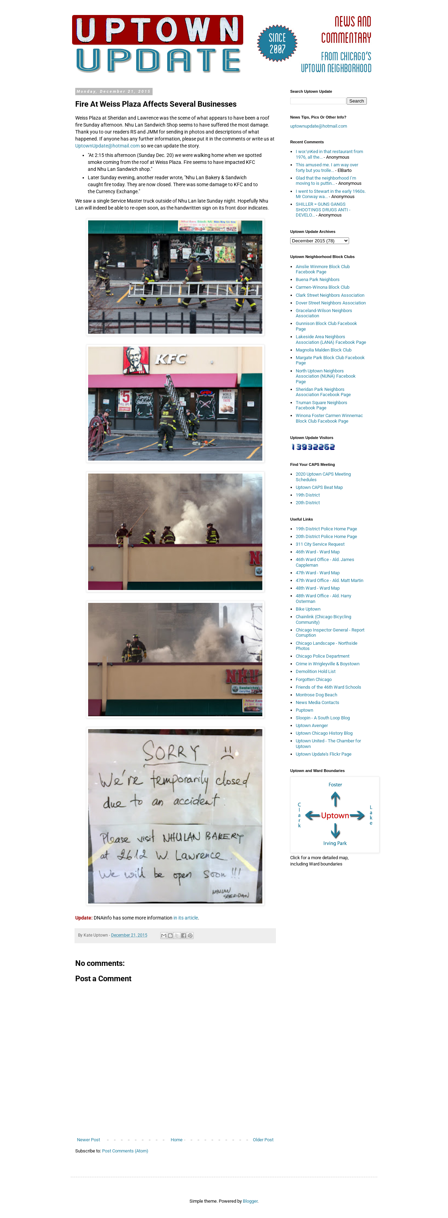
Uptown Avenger (312, 725)
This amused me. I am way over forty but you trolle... (327, 167)
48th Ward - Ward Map (318, 588)
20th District (308, 502)
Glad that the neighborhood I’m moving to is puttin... (326, 180)
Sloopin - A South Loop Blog (323, 717)
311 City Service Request (320, 544)
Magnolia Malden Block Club (324, 350)
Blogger (250, 1201)
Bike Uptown (308, 609)
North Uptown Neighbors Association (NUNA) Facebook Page (326, 376)
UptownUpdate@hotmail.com (107, 146)
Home (177, 1139)
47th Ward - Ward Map (318, 572)
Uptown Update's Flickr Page (324, 754)
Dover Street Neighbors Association (331, 302)
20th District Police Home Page (326, 536)
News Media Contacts (317, 702)
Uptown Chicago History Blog (324, 733)
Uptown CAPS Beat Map (319, 487)
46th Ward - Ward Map (318, 551)
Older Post (263, 1139)
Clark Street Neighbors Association (330, 295)
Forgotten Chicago (314, 679)
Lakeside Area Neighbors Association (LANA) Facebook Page (331, 339)
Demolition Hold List (315, 671)
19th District (308, 495)
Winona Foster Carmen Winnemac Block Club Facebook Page (329, 418)
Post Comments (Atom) (125, 1150)
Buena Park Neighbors (318, 279)
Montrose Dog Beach (316, 694)
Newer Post (88, 1139)
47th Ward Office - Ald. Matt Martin (329, 580)
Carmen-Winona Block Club (322, 287)
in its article (185, 918)
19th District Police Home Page (326, 528)
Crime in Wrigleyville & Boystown (328, 663)
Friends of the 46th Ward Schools (328, 687)
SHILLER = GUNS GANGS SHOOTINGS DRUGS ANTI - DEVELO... (323, 210)
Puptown (304, 710)
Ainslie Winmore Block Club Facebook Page (323, 269)
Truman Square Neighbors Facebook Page (321, 405)
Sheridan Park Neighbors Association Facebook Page (323, 392)
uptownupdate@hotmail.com (318, 126)
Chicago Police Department (322, 656)
